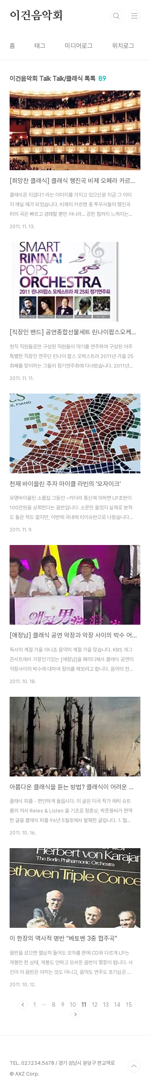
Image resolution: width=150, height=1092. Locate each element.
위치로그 (123, 46)
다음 (75, 1014)
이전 (23, 1005)
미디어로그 (79, 46)
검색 (116, 16)
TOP (134, 1066)
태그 (40, 46)
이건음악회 (36, 16)
